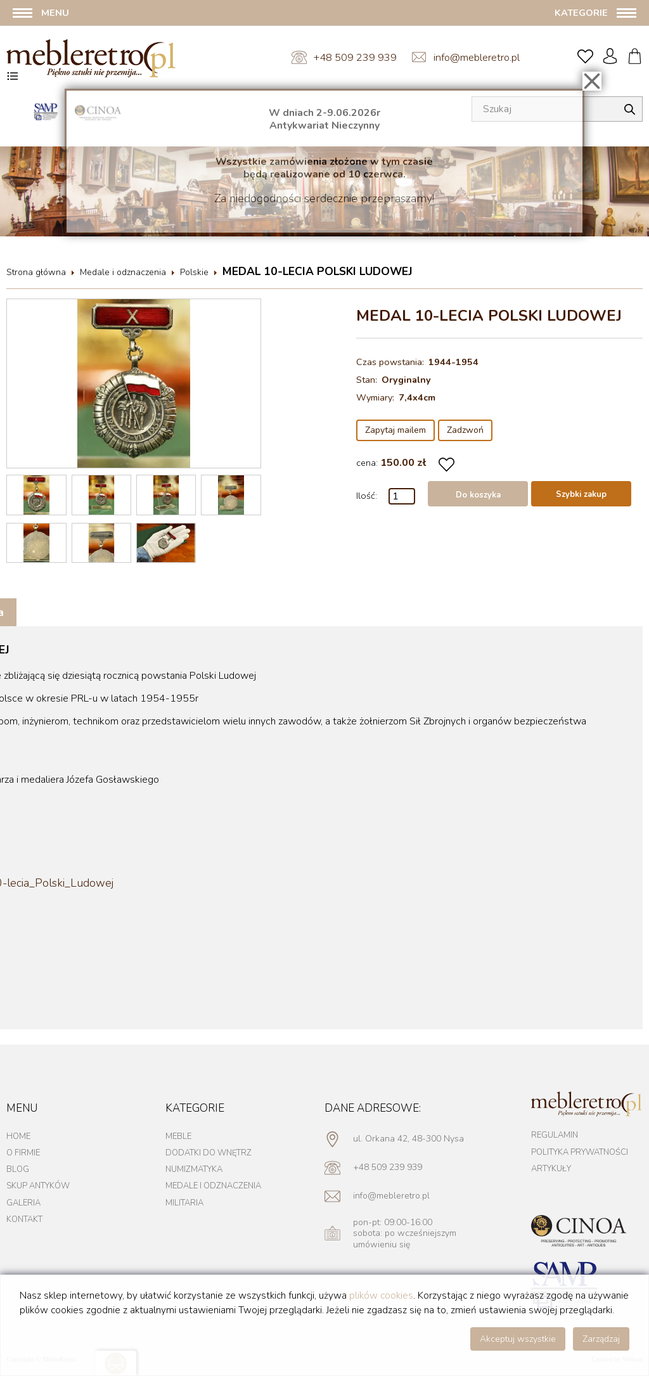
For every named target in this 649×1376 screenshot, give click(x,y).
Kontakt (24, 1219)
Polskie (194, 272)
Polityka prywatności (579, 1152)
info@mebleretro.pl (477, 57)
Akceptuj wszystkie (518, 1339)
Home (18, 1136)
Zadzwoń (465, 430)
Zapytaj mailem (395, 430)
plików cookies (381, 1295)
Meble (178, 1136)
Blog (17, 1169)
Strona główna (36, 272)
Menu (55, 12)
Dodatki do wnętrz (208, 1153)
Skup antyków (38, 1186)
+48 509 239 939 (355, 57)
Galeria (23, 1203)
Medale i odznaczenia (123, 272)
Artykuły (551, 1169)
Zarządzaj (601, 1339)
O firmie (23, 1153)
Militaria (184, 1203)
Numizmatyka (193, 1169)
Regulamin (554, 1135)
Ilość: (366, 495)
